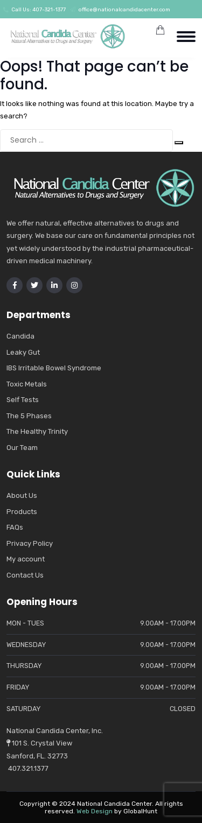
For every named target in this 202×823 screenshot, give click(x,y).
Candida (20, 336)
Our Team (22, 448)
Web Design (94, 811)
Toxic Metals (26, 384)
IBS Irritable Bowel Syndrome (53, 368)
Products (21, 512)
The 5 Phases (29, 416)
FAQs (14, 527)
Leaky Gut (23, 352)
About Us (21, 495)
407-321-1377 (49, 9)
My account (25, 559)
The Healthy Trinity (37, 431)
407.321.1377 (27, 768)
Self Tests (22, 400)
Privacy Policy (29, 543)
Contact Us (25, 575)
